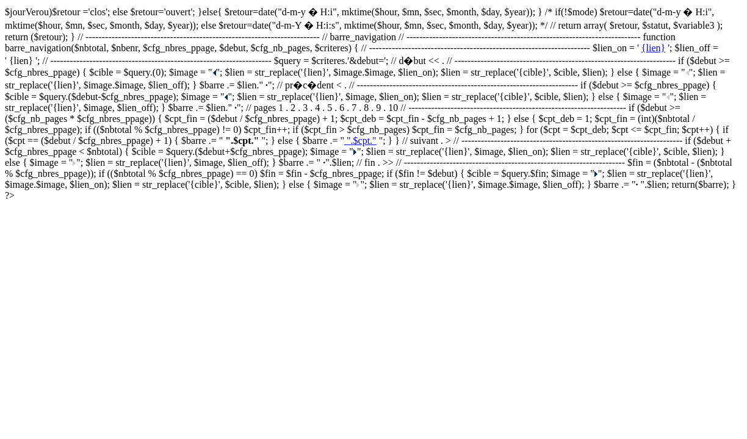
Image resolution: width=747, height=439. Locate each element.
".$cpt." (360, 140)
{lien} (653, 48)
